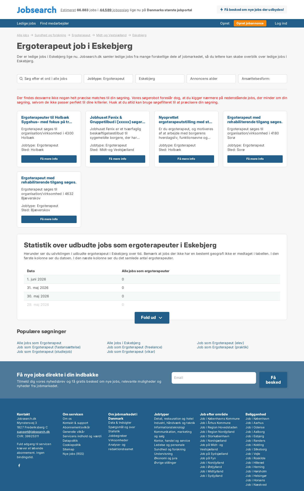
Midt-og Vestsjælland (111, 35)
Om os (67, 418)
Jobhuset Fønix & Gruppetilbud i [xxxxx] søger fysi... (116, 121)
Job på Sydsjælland (214, 453)
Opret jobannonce (249, 23)
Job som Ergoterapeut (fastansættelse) (49, 347)
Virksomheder (118, 440)
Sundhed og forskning (50, 35)
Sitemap (68, 449)
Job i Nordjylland (212, 462)
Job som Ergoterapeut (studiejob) (44, 351)
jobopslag (114, 10)
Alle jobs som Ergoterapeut (39, 343)
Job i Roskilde (255, 458)
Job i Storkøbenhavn (214, 436)
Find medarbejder (54, 23)
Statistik (114, 431)
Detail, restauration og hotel (173, 418)
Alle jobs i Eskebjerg (123, 343)
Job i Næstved (256, 484)
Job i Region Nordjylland (217, 431)
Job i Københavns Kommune (220, 418)
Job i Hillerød (255, 462)
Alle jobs (23, 35)
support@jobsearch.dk (33, 431)
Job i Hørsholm (256, 471)
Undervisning (163, 453)
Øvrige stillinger (165, 462)
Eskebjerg (139, 35)
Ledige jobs (26, 23)
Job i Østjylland (211, 467)
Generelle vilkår (73, 431)
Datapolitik (70, 440)
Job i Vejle (253, 453)
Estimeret (68, 10)
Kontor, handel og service (172, 440)
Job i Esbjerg (255, 436)
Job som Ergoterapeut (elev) (220, 343)
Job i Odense (255, 427)
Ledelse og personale (169, 445)
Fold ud (148, 317)
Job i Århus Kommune (215, 423)
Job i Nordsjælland (213, 440)
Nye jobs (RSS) (73, 453)
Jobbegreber (117, 435)
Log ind (281, 23)
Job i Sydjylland (211, 475)
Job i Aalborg (255, 431)
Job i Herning (255, 467)
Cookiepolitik (72, 445)
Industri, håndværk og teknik (174, 423)
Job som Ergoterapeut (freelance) (134, 347)
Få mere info (49, 158)
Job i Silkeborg (256, 449)
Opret (224, 23)
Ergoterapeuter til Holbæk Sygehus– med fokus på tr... (46, 119)
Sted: (25, 150)
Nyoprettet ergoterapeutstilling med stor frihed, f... (186, 121)
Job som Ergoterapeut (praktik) (222, 347)
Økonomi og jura (165, 458)
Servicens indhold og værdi (82, 436)
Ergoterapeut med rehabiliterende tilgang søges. (254, 119)
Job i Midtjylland (211, 471)
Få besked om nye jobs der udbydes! (254, 9)
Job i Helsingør (256, 475)
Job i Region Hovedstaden (219, 427)
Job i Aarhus (254, 423)
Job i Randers (255, 440)
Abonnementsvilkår (76, 427)
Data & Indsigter (119, 422)
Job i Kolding (255, 445)
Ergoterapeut (81, 35)
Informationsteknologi (169, 427)
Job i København (257, 418)
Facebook (19, 465)
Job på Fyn (208, 458)
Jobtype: (28, 145)
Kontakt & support (75, 423)
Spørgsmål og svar (121, 427)
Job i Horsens (255, 480)
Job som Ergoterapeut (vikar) (131, 351)
